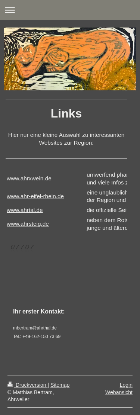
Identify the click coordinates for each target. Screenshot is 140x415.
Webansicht (119, 392)
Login (126, 385)
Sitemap (59, 385)
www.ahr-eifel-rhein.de (35, 196)
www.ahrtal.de (25, 210)
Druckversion (27, 385)
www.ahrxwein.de (29, 178)
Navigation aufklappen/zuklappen (70, 10)
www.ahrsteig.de (28, 224)
